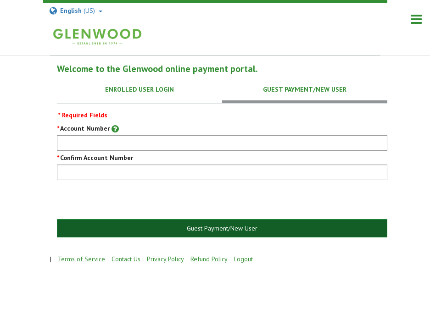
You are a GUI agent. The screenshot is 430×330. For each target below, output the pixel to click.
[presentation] (126, 200)
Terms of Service (81, 259)
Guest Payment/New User (222, 228)
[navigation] (416, 19)
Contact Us (126, 259)
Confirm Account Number (96, 158)
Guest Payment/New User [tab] (304, 89)
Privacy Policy (165, 259)
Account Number (85, 128)
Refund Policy (209, 259)
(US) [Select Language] (75, 10)
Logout (243, 259)
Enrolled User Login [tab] (139, 89)
